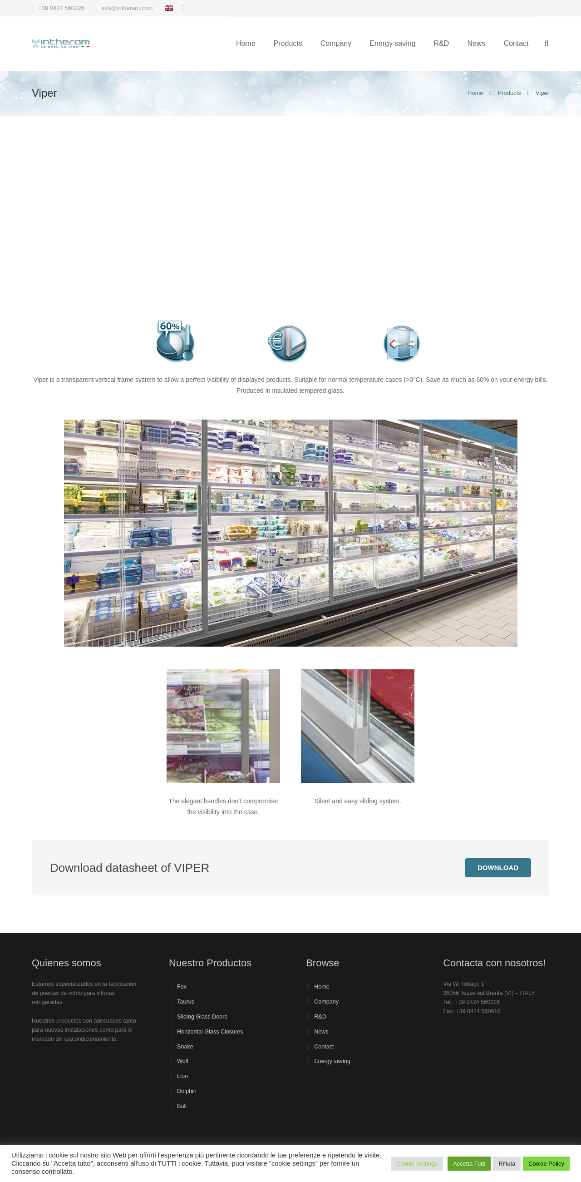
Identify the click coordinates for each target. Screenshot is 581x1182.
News (321, 1032)
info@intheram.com (127, 8)
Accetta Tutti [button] (469, 1163)
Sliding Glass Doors (202, 1017)
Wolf (182, 1061)
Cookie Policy (546, 1163)
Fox (182, 987)
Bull (182, 1106)
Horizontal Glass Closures (210, 1032)
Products (509, 92)
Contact (324, 1047)
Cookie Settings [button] (417, 1163)
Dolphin (187, 1091)
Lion (182, 1076)
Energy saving (332, 1061)
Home (475, 92)
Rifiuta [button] (506, 1163)
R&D (320, 1017)
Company (326, 1002)
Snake (185, 1047)
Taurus (185, 1002)
